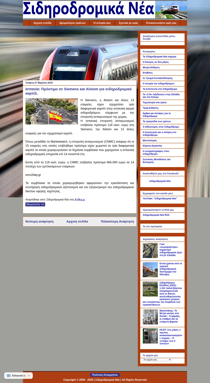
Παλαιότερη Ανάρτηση (117, 221)
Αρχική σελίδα (42, 23)
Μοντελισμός (150, 140)
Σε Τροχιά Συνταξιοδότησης (158, 78)
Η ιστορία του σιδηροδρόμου (158, 83)
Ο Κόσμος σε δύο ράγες (156, 62)
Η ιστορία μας (102, 23)
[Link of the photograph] (51, 111)
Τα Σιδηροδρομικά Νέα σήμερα (159, 56)
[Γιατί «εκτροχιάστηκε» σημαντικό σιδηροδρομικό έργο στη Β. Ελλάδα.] (151, 257)
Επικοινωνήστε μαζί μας (161, 23)
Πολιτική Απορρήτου (105, 374)
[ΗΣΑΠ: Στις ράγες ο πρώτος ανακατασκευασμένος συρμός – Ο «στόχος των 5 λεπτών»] (151, 342)
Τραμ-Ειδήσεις (151, 108)
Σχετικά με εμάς (128, 23)
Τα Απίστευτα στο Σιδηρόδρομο (160, 89)
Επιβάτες (148, 72)
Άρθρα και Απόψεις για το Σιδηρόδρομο (157, 114)
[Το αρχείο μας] (157, 359)
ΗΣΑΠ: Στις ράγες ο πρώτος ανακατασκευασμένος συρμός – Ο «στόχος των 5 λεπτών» (171, 336)
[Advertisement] (79, 54)
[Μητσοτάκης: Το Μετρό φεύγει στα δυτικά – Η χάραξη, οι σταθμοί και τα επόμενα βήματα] (151, 323)
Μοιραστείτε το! (35, 204)
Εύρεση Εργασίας (152, 145)
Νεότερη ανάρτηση (39, 221)
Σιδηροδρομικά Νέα (160, 181)
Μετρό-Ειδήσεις (151, 67)
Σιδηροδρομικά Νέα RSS (156, 215)
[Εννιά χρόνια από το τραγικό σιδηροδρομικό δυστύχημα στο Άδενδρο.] (151, 276)
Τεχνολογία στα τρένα (154, 102)
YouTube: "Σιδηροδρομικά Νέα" (160, 198)
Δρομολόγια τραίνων (72, 23)
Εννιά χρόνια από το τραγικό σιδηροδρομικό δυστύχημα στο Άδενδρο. (171, 269)
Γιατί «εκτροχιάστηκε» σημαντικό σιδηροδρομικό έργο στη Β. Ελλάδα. (171, 250)
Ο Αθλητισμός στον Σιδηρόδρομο (161, 126)
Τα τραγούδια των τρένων (157, 121)
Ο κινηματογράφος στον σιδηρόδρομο (156, 152)
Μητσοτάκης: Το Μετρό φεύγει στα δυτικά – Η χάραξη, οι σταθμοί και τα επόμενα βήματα (170, 316)
